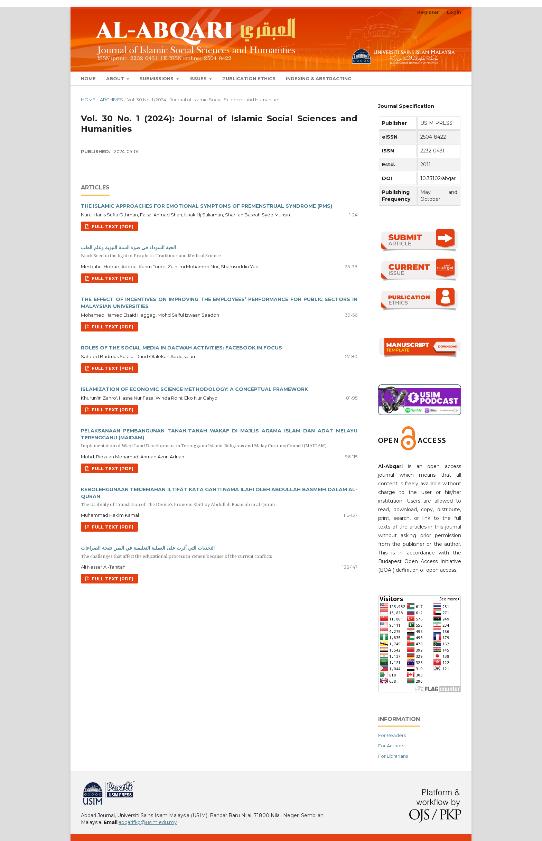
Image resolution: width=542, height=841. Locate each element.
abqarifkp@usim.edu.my (148, 822)
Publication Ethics (248, 78)
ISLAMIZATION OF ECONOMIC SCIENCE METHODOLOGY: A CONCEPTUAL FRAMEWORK (194, 389)
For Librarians (393, 756)
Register (428, 12)
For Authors (391, 745)
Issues (198, 78)
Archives (111, 99)
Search (445, 78)
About (115, 78)
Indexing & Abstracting (319, 78)
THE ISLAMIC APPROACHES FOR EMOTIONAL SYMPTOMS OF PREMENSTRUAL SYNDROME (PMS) (206, 206)
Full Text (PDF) (111, 226)
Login (454, 12)
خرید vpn (82, 783)
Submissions (157, 78)
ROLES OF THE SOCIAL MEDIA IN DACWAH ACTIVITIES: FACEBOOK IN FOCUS (181, 348)
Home (88, 78)
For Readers (392, 735)
